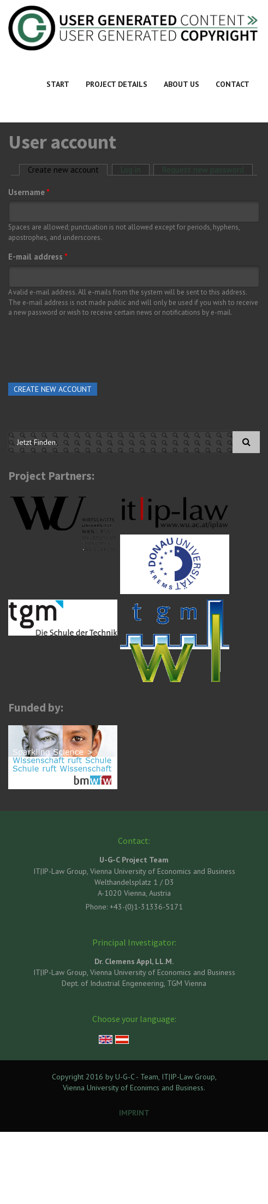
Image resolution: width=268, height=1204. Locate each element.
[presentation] (91, 347)
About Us (181, 84)
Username (29, 192)
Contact (232, 84)
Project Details (116, 84)
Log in (131, 170)
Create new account (68, 170)
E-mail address (38, 256)
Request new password (203, 170)
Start (57, 84)
